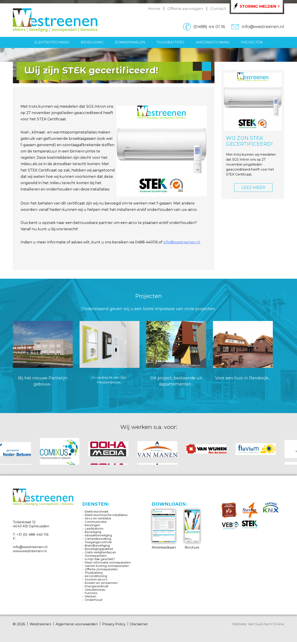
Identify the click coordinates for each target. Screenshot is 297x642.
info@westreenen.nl (263, 26)
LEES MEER (253, 187)
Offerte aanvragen (185, 8)
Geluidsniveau (95, 589)
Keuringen (92, 525)
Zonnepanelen (130, 42)
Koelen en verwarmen (101, 583)
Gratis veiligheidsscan (100, 552)
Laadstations (94, 528)
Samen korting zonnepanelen (107, 566)
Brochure (192, 529)
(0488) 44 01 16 (209, 26)
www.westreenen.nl (30, 551)
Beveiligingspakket (99, 549)
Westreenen (40, 624)
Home (154, 8)
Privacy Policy (113, 624)
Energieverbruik (96, 586)
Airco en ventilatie (98, 518)
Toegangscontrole (98, 542)
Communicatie (96, 521)
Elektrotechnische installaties (106, 515)
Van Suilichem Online (266, 624)
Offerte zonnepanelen (101, 569)
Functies (91, 593)
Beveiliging (92, 42)
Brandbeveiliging (97, 545)
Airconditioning (213, 42)
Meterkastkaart (164, 529)
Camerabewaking (98, 538)
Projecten (252, 42)
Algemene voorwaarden (77, 624)
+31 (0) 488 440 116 (32, 534)
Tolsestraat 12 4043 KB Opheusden (31, 524)
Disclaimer (139, 624)
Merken (90, 596)
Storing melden (258, 6)
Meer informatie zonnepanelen (108, 562)
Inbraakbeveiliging (98, 535)
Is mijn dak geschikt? (100, 559)
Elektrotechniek (51, 42)
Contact (218, 8)
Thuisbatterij (170, 42)
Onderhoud (93, 600)
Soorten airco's (96, 579)
